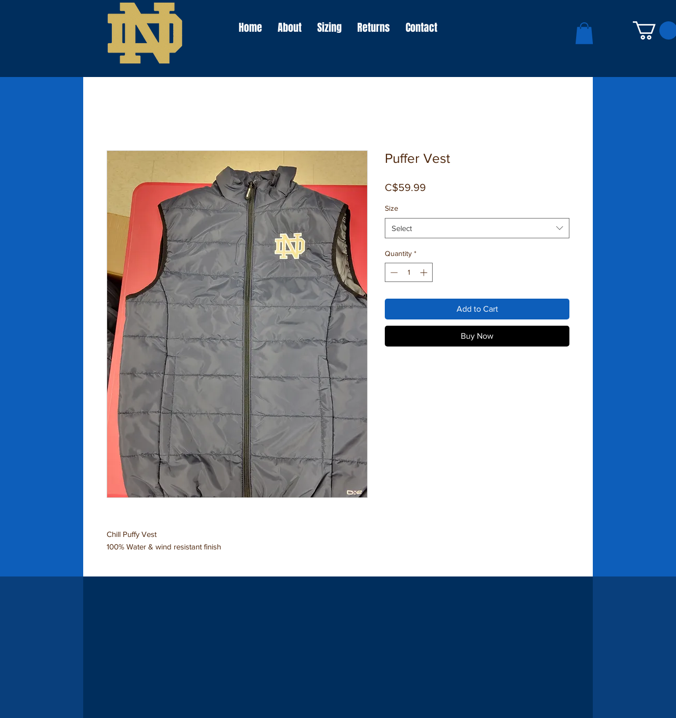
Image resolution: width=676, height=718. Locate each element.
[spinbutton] (408, 272)
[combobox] (477, 228)
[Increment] (424, 272)
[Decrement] (392, 272)
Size (391, 208)
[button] (584, 33)
